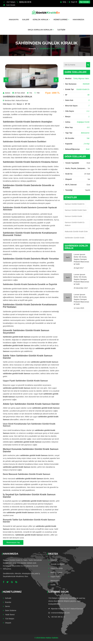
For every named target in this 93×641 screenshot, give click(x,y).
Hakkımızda (78, 19)
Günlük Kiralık (41, 19)
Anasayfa (14, 19)
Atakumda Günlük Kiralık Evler (76, 231)
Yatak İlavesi (10, 615)
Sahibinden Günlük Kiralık (74, 238)
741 (29, 93)
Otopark (8, 623)
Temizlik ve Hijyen (57, 564)
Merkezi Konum (56, 572)
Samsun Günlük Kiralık (73, 216)
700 (36, 93)
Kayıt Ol (73, 2)
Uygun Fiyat (55, 576)
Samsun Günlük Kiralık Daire (76, 210)
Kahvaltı (8, 598)
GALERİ (25, 19)
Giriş (63, 2)
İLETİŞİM (61, 30)
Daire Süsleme (10, 610)
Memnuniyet (55, 581)
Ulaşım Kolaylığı (56, 568)
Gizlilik (52, 585)
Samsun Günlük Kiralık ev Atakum (75, 223)
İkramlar (8, 602)
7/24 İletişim (9, 619)
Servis (7, 606)
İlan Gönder (84, 2)
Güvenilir (53, 560)
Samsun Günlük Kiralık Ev (75, 204)
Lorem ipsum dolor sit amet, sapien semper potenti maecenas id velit (81, 259)
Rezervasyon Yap (13, 542)
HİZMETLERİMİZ (61, 19)
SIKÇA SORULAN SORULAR (41, 30)
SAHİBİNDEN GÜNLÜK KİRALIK (51, 49)
